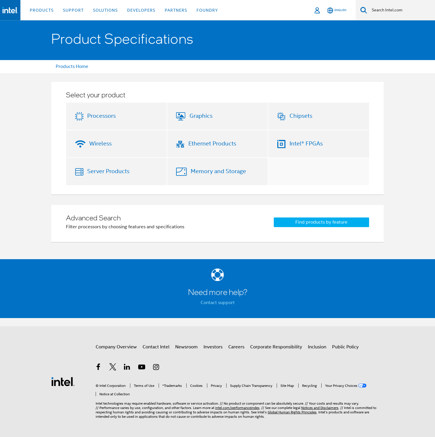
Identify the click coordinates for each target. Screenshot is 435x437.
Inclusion (317, 347)
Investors (213, 347)
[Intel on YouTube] (142, 368)
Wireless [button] (100, 143)
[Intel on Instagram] (156, 368)
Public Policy (345, 347)
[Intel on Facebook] (98, 368)
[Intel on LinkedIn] (127, 368)
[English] (337, 10)
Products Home (72, 66)
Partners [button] (176, 10)
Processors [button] (101, 116)
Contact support (218, 303)
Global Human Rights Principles (292, 412)
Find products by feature (321, 222)
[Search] (363, 10)
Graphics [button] (201, 116)
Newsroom (186, 347)
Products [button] (42, 10)
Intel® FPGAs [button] (306, 143)
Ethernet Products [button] (212, 143)
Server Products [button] (108, 171)
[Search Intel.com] (401, 10)
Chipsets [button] (301, 116)
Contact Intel (156, 347)
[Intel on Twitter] (113, 368)
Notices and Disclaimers (319, 408)
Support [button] (73, 10)
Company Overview (116, 347)
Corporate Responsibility (276, 347)
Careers (236, 347)
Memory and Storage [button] (218, 171)
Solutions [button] (105, 10)
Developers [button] (141, 10)
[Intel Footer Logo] (63, 381)
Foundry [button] (207, 10)
